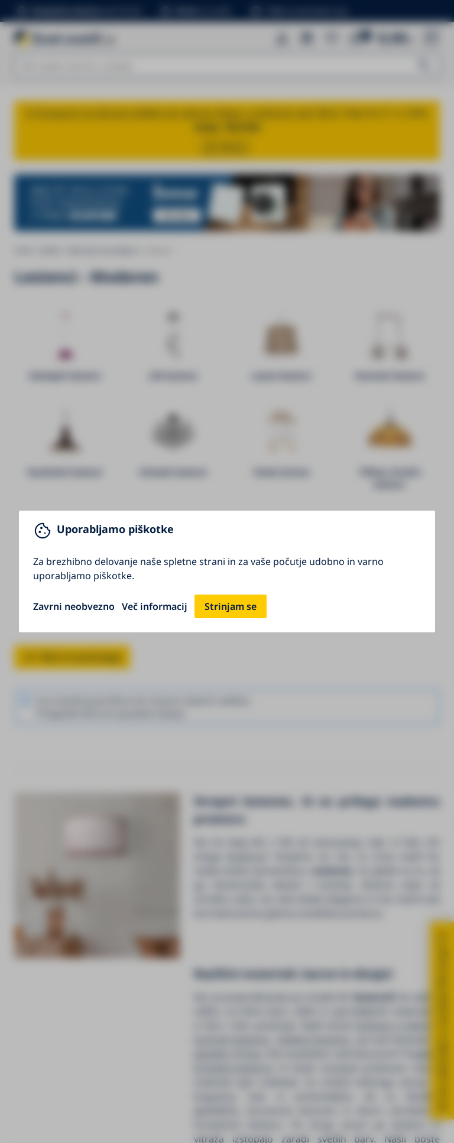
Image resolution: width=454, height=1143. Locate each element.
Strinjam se (231, 606)
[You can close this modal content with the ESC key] (227, 571)
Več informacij (154, 606)
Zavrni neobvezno (74, 606)
